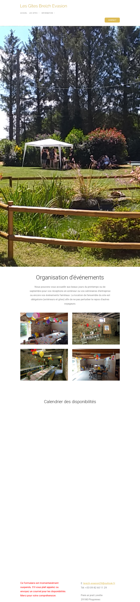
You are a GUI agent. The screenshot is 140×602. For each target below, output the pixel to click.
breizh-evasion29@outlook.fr (99, 583)
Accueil (23, 13)
